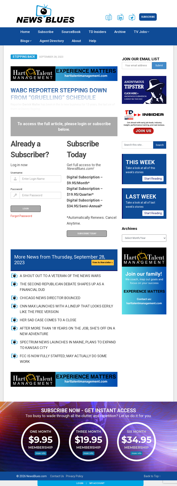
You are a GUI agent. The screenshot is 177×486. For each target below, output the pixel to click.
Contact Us (57, 476)
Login (79, 483)
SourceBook (71, 32)
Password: (17, 189)
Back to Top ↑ (152, 476)
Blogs (24, 41)
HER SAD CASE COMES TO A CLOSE (48, 320)
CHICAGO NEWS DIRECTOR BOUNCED (50, 298)
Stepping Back (24, 56)
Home (25, 32)
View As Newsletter (102, 262)
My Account (96, 483)
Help (92, 41)
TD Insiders (97, 32)
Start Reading (153, 178)
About (76, 41)
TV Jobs (140, 32)
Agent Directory (52, 41)
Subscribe (148, 16)
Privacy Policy (74, 476)
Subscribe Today (86, 233)
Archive (120, 32)
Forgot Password (21, 216)
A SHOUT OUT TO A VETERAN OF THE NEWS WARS (60, 276)
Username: (17, 172)
